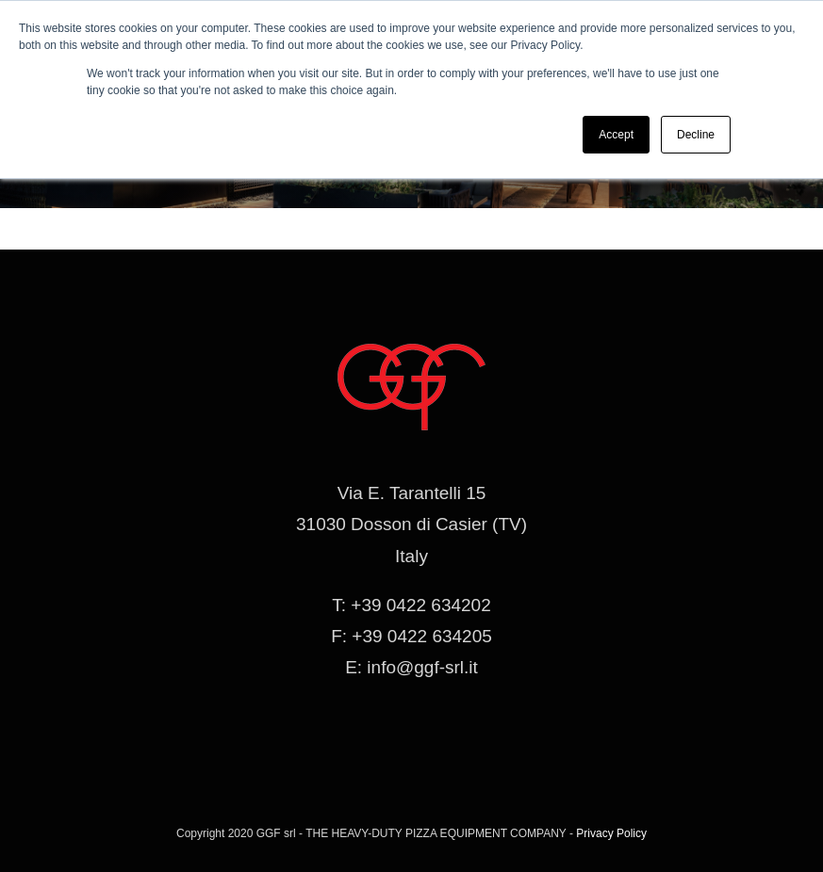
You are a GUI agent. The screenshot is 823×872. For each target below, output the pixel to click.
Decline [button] (696, 134)
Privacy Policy (611, 833)
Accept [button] (616, 134)
